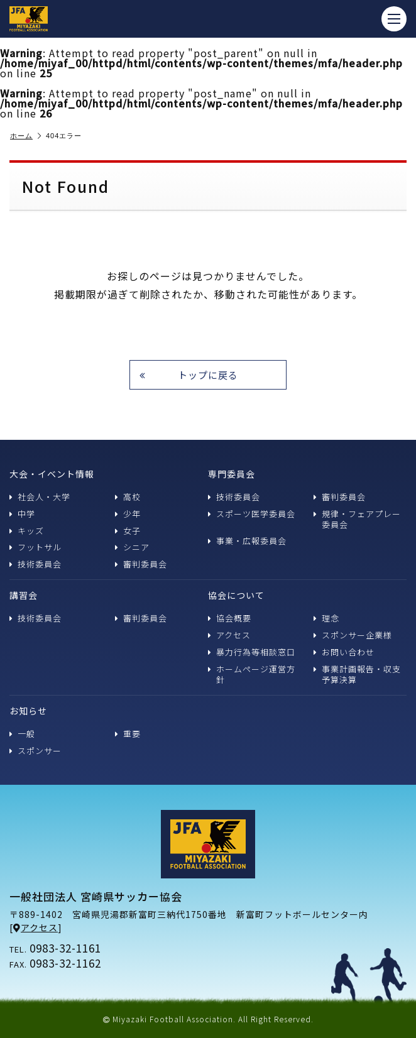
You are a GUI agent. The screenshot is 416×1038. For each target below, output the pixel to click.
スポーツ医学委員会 (251, 514)
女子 (128, 531)
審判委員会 (141, 564)
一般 (22, 734)
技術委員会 (35, 564)
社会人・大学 (39, 497)
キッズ (26, 531)
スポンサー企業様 (353, 635)
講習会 (23, 595)
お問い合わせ (344, 652)
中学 (22, 514)
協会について (236, 595)
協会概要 (229, 618)
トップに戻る (189, 374)
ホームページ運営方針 (251, 674)
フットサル (35, 547)
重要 (128, 734)
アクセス (229, 635)
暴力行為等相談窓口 (251, 652)
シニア (132, 547)
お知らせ (28, 710)
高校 (128, 497)
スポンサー (35, 751)
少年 (128, 514)
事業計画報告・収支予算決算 (357, 674)
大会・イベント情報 (51, 473)
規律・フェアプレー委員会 (357, 519)
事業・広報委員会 (247, 541)
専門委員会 (231, 473)
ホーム (25, 136)
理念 (326, 618)
